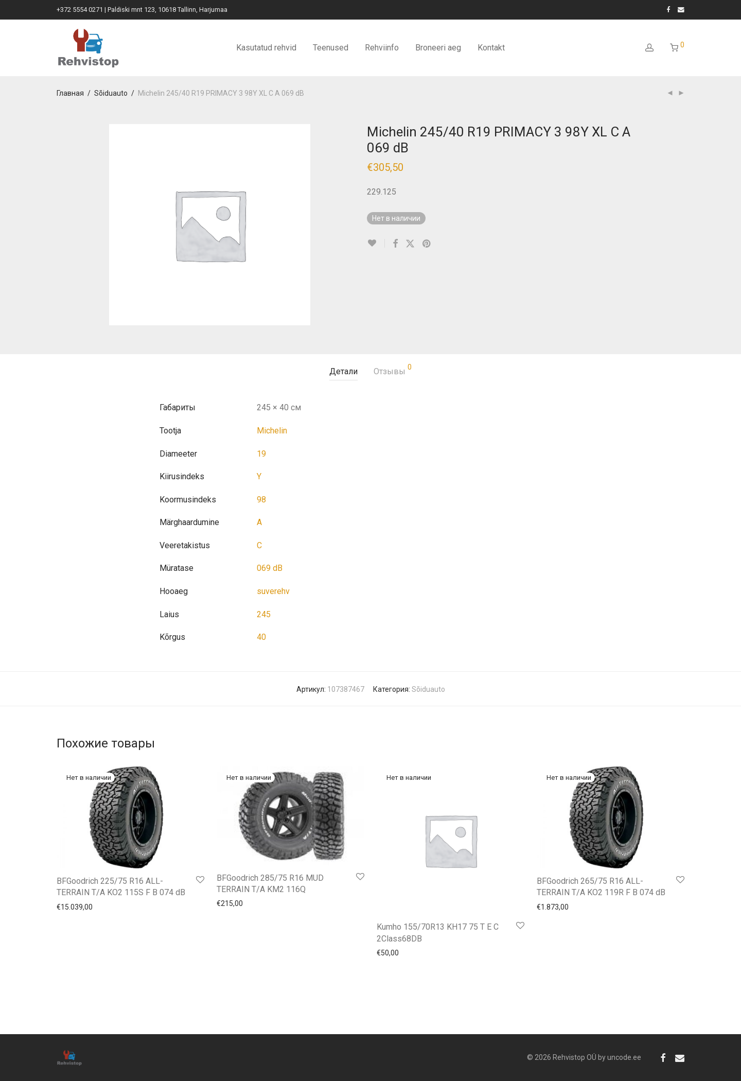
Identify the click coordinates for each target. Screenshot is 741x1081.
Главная (70, 93)
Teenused (330, 48)
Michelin (272, 430)
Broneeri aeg (438, 48)
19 (261, 454)
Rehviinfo (382, 48)
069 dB (270, 568)
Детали (343, 371)
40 (261, 637)
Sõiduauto (111, 93)
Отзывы (393, 369)
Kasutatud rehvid (266, 48)
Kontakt (491, 48)
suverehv (273, 591)
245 (264, 614)
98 (261, 499)
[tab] (343, 371)
